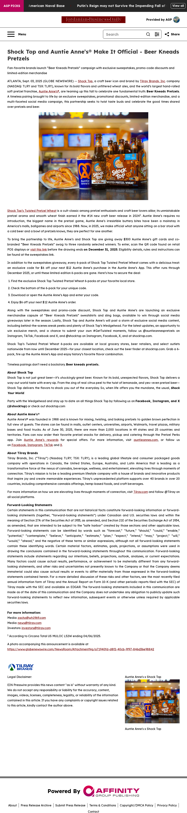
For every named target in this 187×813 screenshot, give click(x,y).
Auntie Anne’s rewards (41, 440)
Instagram (34, 445)
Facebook (19, 445)
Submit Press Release (70, 805)
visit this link (38, 249)
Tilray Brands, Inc (152, 81)
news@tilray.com (29, 623)
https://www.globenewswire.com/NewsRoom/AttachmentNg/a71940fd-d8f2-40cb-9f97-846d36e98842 (80, 649)
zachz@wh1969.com (32, 618)
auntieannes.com (146, 440)
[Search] (123, 34)
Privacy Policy (167, 805)
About (12, 805)
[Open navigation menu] (16, 34)
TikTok (48, 445)
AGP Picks (12, 6)
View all (178, 6)
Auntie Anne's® (49, 91)
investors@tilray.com (36, 628)
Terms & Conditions (102, 805)
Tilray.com (140, 492)
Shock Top (85, 81)
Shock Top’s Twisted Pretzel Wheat (31, 210)
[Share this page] (172, 34)
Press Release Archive (36, 805)
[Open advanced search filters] (156, 34)
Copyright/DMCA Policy (136, 805)
